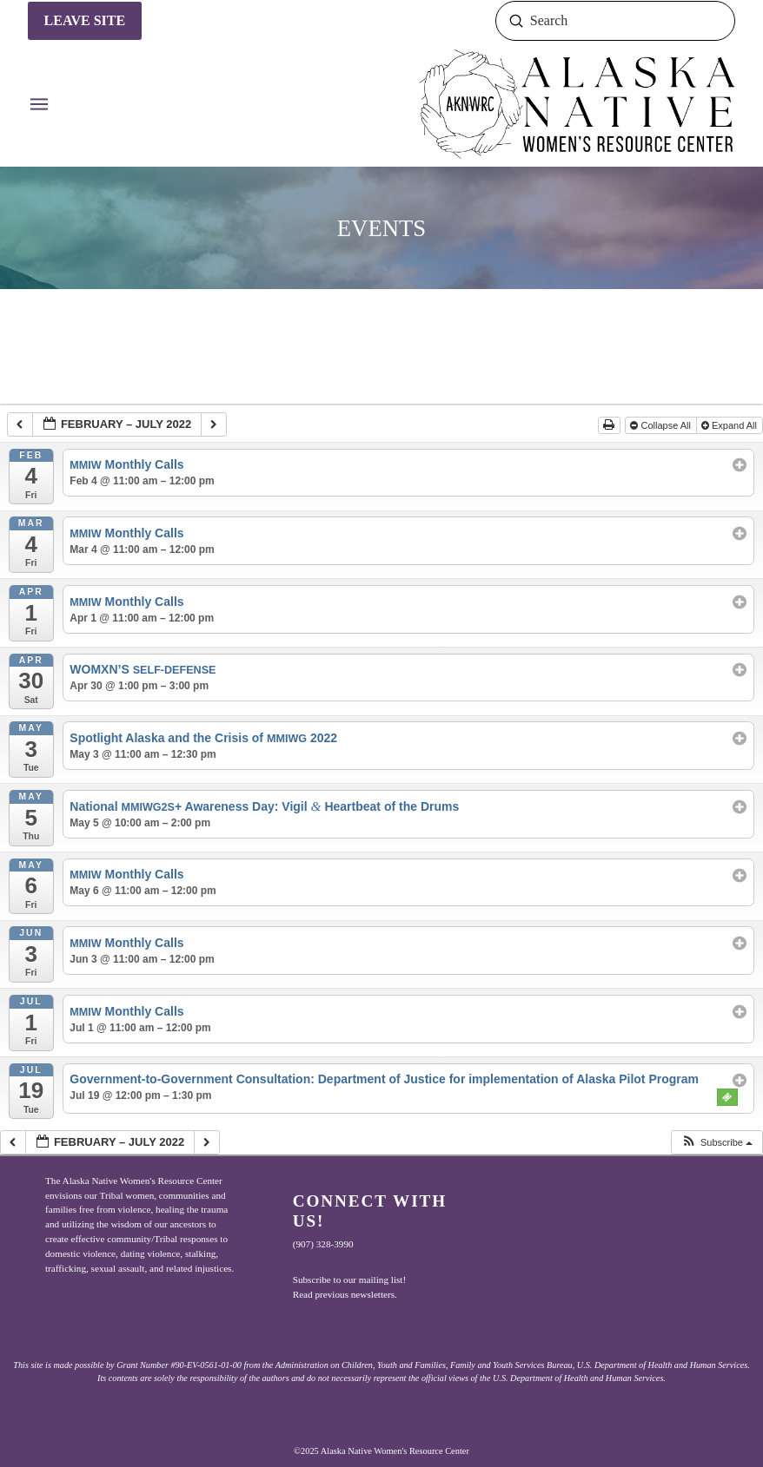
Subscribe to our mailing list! (350, 1279)
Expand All (730, 425)
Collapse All (661, 425)
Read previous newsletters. (345, 1294)
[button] (39, 104)
